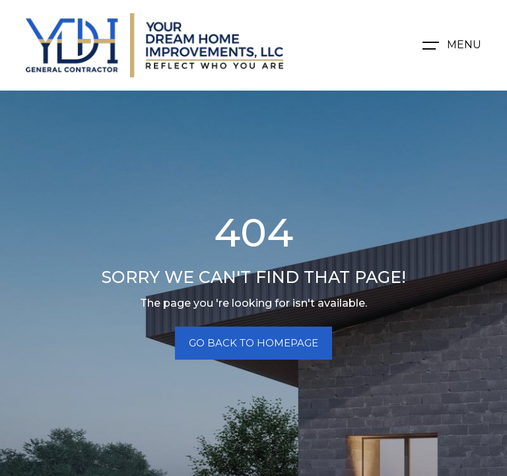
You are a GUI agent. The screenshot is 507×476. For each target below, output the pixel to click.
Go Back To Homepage (253, 343)
